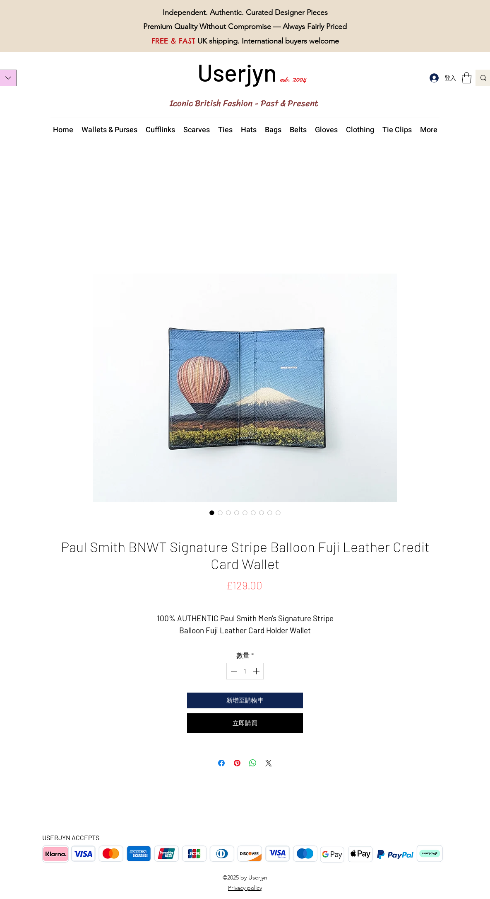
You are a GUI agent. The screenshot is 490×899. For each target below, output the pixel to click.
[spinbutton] (245, 671)
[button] (466, 77)
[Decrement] (233, 671)
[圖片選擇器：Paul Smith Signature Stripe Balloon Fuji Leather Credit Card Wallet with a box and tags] (278, 513)
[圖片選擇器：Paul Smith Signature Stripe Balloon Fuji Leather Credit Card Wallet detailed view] (245, 513)
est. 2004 (293, 79)
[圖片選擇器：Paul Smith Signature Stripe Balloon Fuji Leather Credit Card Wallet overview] (253, 513)
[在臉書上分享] (221, 763)
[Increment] (257, 671)
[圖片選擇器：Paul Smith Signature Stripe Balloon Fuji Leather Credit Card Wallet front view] (237, 513)
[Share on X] (269, 763)
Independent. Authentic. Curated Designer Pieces (245, 12)
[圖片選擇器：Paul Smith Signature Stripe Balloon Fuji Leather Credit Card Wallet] (212, 513)
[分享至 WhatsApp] (253, 763)
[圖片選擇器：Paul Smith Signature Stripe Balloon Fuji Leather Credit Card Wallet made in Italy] (228, 513)
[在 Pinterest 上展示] (237, 763)
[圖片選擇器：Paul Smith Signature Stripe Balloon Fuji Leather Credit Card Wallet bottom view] (270, 513)
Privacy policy (245, 888)
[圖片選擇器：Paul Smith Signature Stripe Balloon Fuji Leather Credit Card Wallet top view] (261, 513)
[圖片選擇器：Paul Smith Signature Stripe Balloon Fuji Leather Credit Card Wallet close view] (220, 513)
